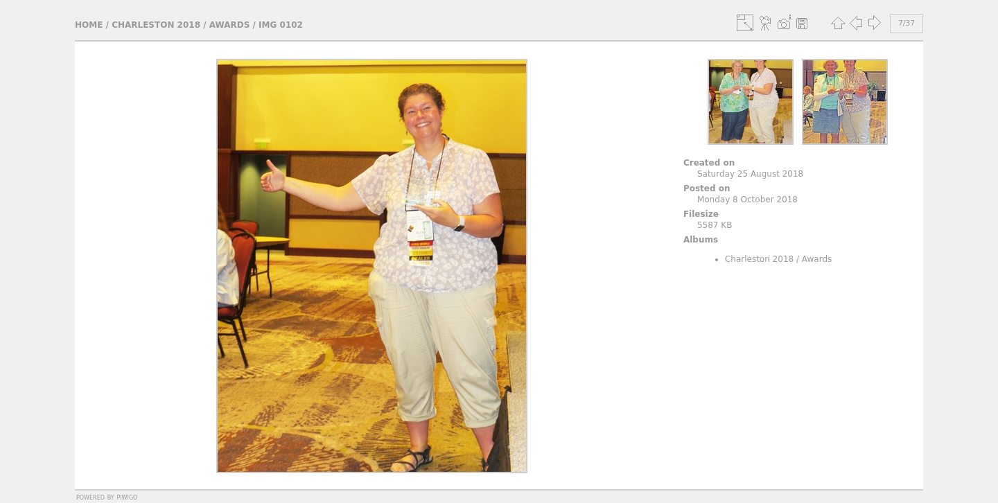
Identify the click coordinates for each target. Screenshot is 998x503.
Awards (229, 25)
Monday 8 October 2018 (747, 199)
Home (89, 25)
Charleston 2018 (156, 25)
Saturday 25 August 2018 (750, 174)
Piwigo (126, 497)
